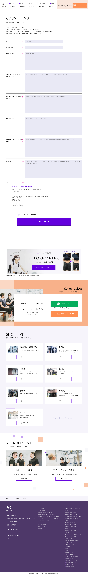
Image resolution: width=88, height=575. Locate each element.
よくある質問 (41, 6)
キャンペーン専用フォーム (70, 554)
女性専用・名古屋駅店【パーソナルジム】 (73, 516)
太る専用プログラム (68, 538)
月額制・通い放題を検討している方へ (72, 540)
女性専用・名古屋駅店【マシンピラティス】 (73, 518)
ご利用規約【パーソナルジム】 (72, 560)
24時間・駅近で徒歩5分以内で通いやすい (46, 520)
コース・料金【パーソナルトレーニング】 (73, 534)
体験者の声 (40, 528)
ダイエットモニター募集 (69, 544)
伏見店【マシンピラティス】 (70, 524)
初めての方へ (12, 3)
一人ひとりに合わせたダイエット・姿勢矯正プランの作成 (50, 518)
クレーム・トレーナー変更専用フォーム (72, 556)
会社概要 (52, 3)
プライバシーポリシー (70, 564)
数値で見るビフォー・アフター (44, 526)
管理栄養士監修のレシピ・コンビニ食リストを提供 (48, 516)
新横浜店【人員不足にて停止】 (71, 512)
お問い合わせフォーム (69, 552)
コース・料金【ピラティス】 (70, 536)
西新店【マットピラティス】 (70, 530)
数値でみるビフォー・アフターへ (43, 267)
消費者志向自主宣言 (70, 566)
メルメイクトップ (9, 498)
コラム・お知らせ (69, 558)
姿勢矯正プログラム (68, 542)
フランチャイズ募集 (42, 3)
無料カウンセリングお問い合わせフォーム (72, 508)
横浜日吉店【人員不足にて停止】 (71, 514)
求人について (31, 3)
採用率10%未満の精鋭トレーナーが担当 (46, 514)
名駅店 (66, 520)
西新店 (66, 528)
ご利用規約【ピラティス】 (71, 562)
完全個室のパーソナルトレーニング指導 (46, 512)
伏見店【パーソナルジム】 (70, 522)
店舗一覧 (21, 3)
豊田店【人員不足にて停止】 (70, 526)
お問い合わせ (51, 6)
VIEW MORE (24, 478)
